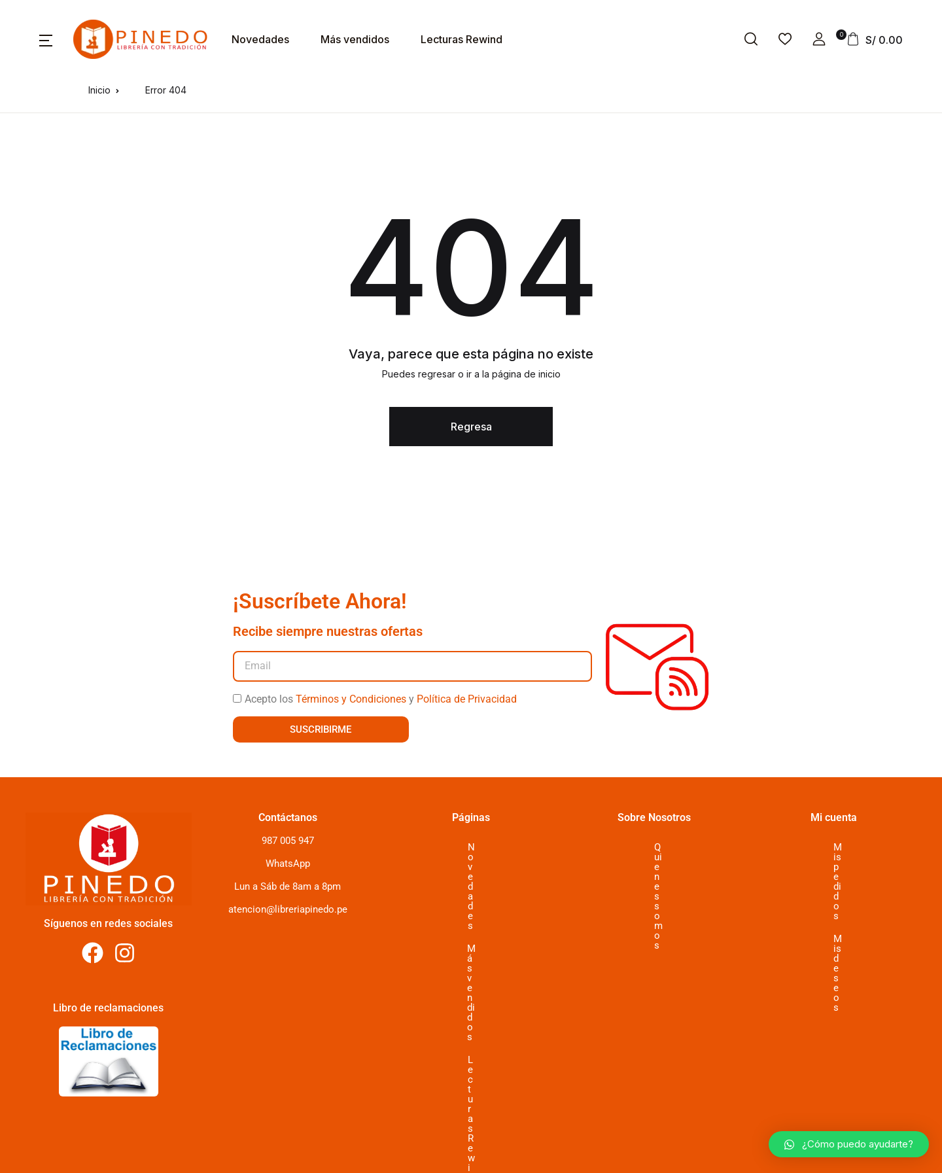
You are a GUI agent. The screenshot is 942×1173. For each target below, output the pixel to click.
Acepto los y (381, 699)
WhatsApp (288, 863)
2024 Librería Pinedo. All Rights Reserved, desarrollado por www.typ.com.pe (241, 1158)
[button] (45, 39)
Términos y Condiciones (351, 699)
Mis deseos (832, 870)
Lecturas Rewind (461, 39)
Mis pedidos (833, 847)
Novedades (260, 39)
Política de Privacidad (467, 699)
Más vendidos (355, 39)
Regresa (471, 426)
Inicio (99, 90)
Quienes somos (654, 847)
